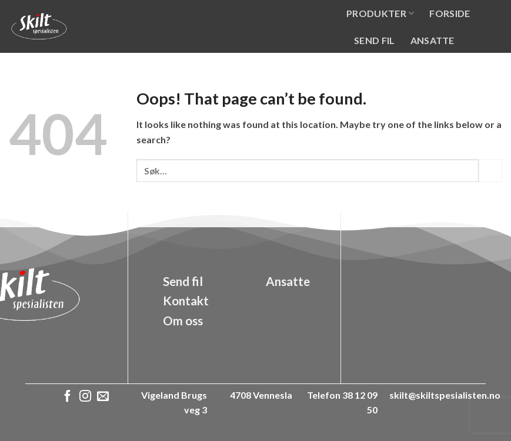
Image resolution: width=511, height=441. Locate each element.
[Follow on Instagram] (85, 396)
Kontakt (432, 66)
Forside (449, 13)
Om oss (373, 66)
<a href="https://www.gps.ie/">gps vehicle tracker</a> (426, 303)
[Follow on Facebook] (68, 396)
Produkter (380, 13)
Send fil (374, 40)
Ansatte (432, 40)
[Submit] (490, 170)
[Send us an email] (103, 396)
